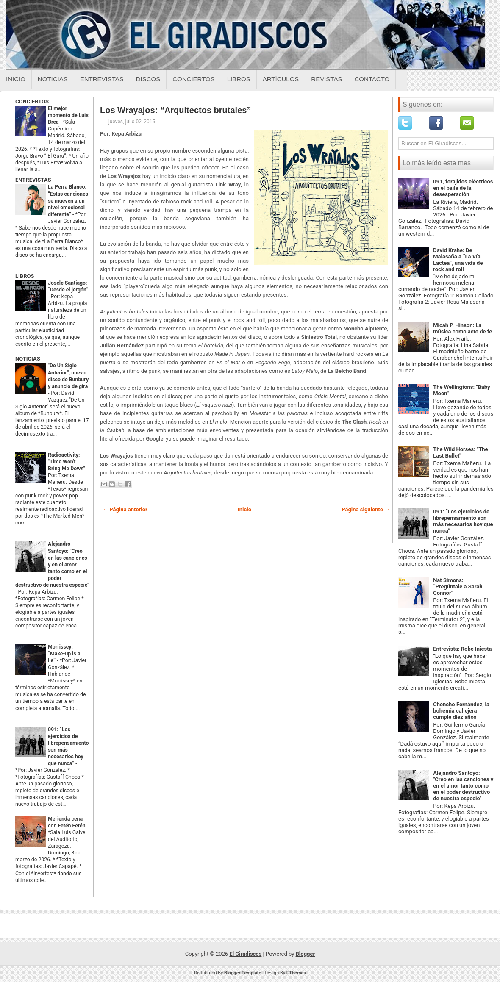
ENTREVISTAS (33, 180)
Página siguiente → (366, 509)
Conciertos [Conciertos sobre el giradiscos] (193, 79)
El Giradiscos (245, 954)
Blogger (305, 954)
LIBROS (24, 276)
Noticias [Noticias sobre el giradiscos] (53, 79)
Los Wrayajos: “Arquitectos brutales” (175, 110)
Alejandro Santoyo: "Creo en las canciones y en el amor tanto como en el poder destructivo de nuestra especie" (52, 564)
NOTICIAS (27, 358)
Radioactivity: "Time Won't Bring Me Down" (67, 462)
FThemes (296, 973)
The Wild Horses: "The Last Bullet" (460, 452)
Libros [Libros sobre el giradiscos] (238, 79)
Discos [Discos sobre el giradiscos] (148, 79)
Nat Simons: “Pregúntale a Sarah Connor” (457, 586)
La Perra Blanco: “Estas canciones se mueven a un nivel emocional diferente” (68, 200)
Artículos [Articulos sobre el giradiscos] (281, 79)
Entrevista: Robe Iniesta (462, 649)
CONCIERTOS (32, 101)
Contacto (371, 79)
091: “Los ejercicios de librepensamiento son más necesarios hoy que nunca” (463, 521)
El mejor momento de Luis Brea (68, 115)
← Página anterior (125, 509)
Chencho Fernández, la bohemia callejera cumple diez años (461, 710)
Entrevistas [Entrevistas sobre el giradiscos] (102, 79)
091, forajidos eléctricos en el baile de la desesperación (463, 187)
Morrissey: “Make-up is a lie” (64, 653)
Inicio (15, 79)
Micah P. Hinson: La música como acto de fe (462, 328)
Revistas (326, 79)
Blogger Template (242, 973)
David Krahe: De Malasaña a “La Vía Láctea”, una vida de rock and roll (458, 259)
